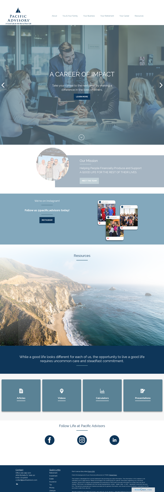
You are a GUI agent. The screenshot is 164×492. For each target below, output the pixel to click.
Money (51, 488)
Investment (53, 476)
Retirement (53, 473)
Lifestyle (52, 491)
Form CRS (91, 471)
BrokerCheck (113, 475)
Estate (51, 479)
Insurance (52, 482)
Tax (50, 485)
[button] (54, 16)
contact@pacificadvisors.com (26, 480)
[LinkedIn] (17, 484)
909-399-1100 (26, 473)
